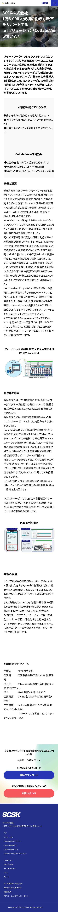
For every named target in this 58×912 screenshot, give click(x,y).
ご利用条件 (7, 892)
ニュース (6, 877)
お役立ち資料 (8, 864)
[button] (54, 3)
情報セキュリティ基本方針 (12, 888)
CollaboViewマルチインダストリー (15, 853)
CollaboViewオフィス (11, 849)
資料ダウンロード (29, 775)
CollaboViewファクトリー (12, 841)
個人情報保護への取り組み (13, 883)
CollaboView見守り (10, 845)
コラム (6, 873)
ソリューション (8, 837)
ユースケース (8, 860)
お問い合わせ (29, 793)
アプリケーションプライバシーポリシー (17, 896)
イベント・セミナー (10, 868)
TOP (5, 833)
